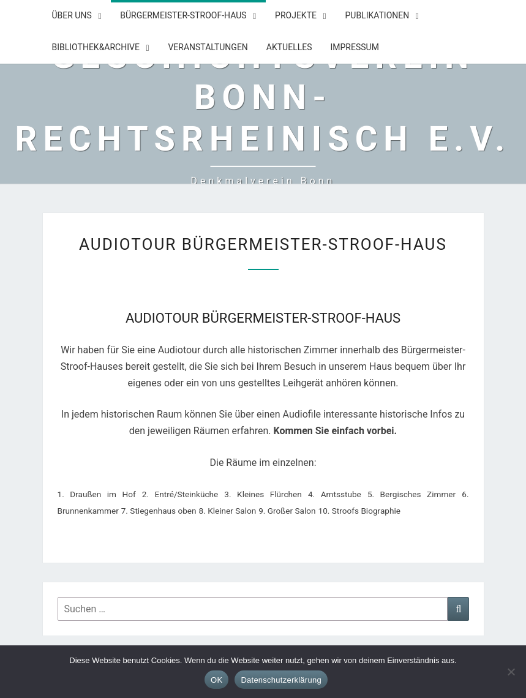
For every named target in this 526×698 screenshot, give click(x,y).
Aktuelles (289, 47)
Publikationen (377, 15)
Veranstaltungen (207, 47)
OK (216, 680)
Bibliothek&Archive (96, 47)
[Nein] (511, 672)
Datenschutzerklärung (281, 680)
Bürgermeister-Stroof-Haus (183, 15)
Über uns (72, 15)
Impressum (354, 47)
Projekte (296, 15)
